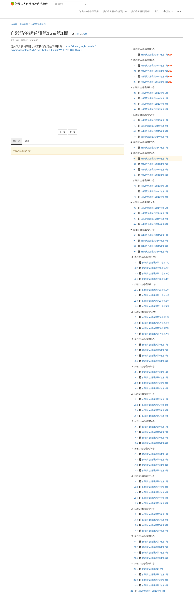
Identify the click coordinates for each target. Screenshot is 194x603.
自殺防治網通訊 (38, 24)
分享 (76, 34)
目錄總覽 (24, 24)
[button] (179, 11)
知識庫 (14, 24)
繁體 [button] (168, 11)
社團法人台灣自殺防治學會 (29, 3)
